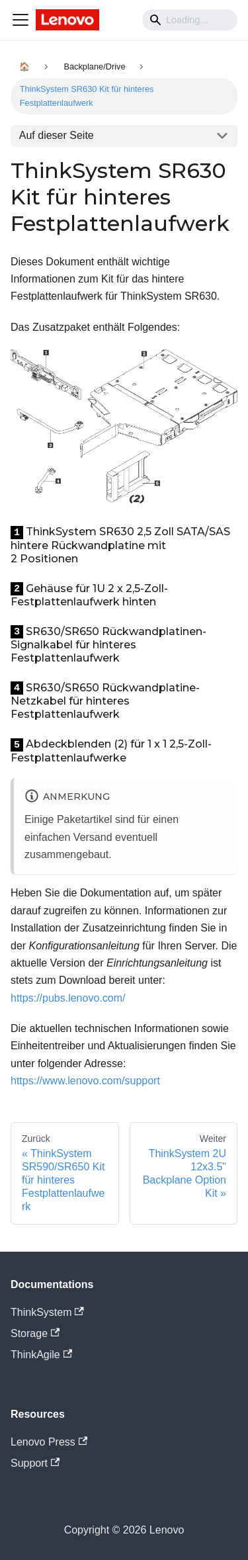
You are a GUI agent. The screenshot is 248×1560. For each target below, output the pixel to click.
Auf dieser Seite (56, 135)
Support (35, 1463)
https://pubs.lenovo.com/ (68, 998)
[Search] (189, 19)
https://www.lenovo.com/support (85, 1080)
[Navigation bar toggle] (20, 20)
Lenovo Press (49, 1442)
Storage (35, 1333)
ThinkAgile (41, 1354)
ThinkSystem (47, 1312)
